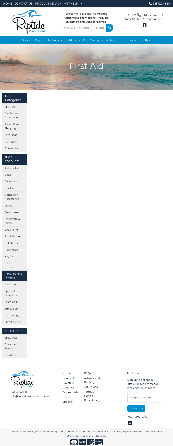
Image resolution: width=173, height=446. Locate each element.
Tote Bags (11, 134)
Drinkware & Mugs (12, 221)
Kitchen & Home (11, 265)
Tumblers (11, 141)
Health (143, 40)
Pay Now (68, 382)
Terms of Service (89, 393)
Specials (27, 40)
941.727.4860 (159, 3)
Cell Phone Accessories (12, 115)
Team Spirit (12, 301)
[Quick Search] (68, 28)
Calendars (11, 181)
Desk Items (12, 212)
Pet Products (13, 284)
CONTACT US (24, 3)
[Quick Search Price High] (98, 28)
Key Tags (10, 256)
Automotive (12, 168)
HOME (7, 3)
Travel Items (12, 322)
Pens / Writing (91, 40)
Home (67, 373)
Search (67, 397)
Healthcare (11, 249)
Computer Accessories (12, 196)
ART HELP (71, 3)
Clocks (9, 188)
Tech (109, 40)
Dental (9, 205)
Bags (38, 40)
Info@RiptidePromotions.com (144, 19)
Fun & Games (13, 236)
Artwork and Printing (92, 380)
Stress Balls (12, 308)
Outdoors (71, 40)
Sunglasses (11, 355)
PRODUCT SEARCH (48, 3)
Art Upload (91, 386)
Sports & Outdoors (11, 293)
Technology (12, 315)
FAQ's (87, 373)
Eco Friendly (12, 229)
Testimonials (70, 392)
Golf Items (11, 243)
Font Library (91, 400)
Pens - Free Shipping (12, 126)
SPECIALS (11, 106)
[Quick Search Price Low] (84, 28)
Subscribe (136, 408)
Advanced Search (11, 346)
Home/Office (125, 40)
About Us (68, 387)
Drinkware (53, 40)
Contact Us (11, 148)
